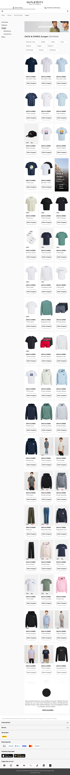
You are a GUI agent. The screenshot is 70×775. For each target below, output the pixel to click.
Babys (3, 37)
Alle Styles (4, 22)
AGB (52, 770)
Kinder (4, 15)
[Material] (29, 46)
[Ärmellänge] (30, 50)
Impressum (19, 770)
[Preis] (63, 42)
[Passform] (51, 46)
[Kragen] (40, 46)
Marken (10, 15)
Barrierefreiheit (34, 770)
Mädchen (4, 25)
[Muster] (42, 50)
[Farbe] (53, 42)
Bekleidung (7, 31)
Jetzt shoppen (31, 83)
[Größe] (44, 42)
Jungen (27, 15)
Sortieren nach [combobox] (31, 42)
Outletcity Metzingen (35, 3)
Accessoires (7, 34)
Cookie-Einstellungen (44, 770)
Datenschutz (26, 770)
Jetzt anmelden (46, 710)
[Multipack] (54, 50)
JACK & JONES (19, 15)
